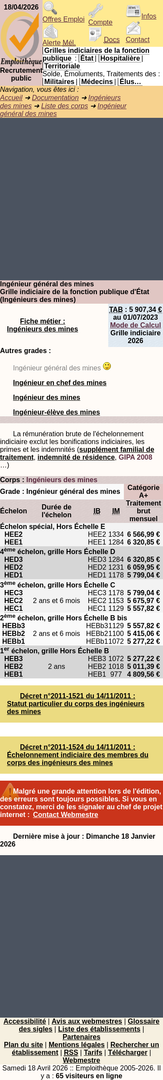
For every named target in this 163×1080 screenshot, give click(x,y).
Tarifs (93, 1052)
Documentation (55, 97)
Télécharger (127, 1052)
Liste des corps (64, 106)
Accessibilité (24, 1021)
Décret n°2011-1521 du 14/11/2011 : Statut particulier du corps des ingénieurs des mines (76, 703)
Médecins (97, 81)
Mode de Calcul (135, 325)
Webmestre (81, 1060)
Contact (138, 36)
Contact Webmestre (65, 814)
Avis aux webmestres (87, 1021)
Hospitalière (120, 58)
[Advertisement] (81, 199)
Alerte (59, 39)
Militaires (59, 81)
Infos (141, 16)
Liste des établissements (99, 1029)
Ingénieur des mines (46, 397)
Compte (100, 19)
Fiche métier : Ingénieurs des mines (42, 325)
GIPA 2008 (135, 457)
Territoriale (62, 66)
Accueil (11, 97)
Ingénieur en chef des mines (59, 382)
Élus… (130, 81)
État (86, 58)
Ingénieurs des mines (61, 479)
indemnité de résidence (76, 457)
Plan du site (23, 1044)
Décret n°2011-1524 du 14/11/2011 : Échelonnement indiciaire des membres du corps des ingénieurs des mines (77, 754)
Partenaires (81, 1037)
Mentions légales (77, 1044)
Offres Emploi (64, 16)
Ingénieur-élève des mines (56, 412)
